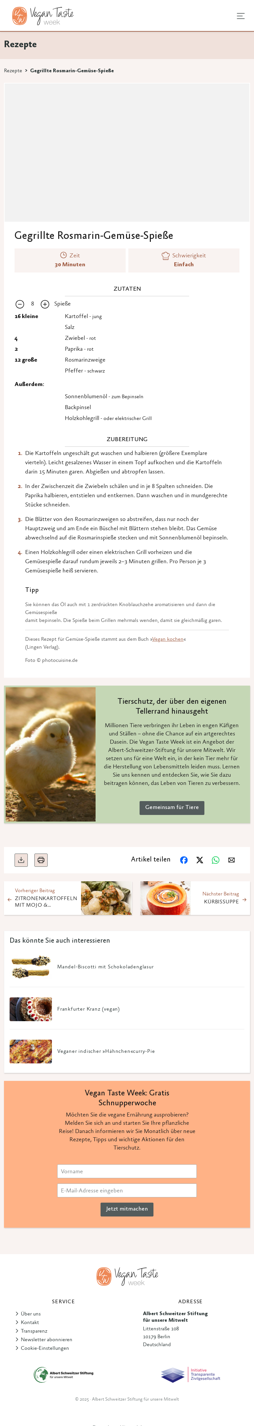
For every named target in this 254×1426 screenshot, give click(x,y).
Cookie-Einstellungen (45, 1348)
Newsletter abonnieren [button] (46, 1340)
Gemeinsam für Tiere (172, 808)
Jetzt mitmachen (127, 1209)
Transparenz (34, 1331)
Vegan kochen (168, 639)
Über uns (31, 1314)
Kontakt (30, 1322)
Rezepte (13, 71)
